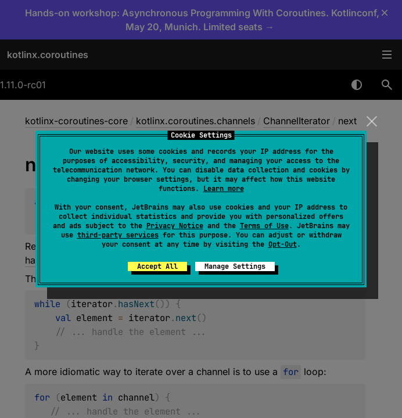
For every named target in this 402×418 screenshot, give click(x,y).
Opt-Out (282, 244)
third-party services (118, 235)
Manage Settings (234, 266)
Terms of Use (264, 225)
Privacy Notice (174, 225)
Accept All (157, 266)
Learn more (223, 188)
